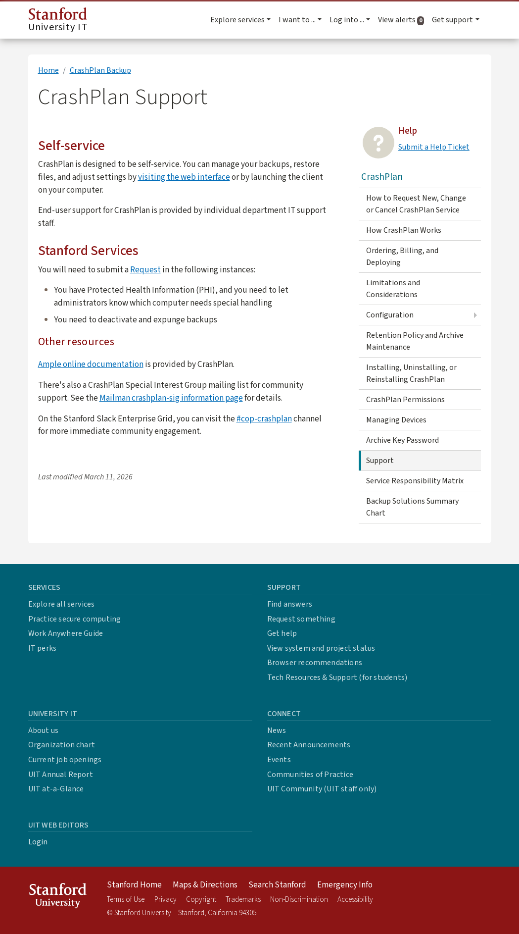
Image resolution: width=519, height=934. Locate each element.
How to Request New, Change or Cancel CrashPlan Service (416, 204)
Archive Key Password (402, 440)
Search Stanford (277, 885)
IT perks (42, 648)
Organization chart (61, 744)
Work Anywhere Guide (65, 633)
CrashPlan (382, 177)
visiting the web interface (184, 177)
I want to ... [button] (297, 19)
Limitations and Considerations (393, 288)
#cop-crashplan (264, 419)
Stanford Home (134, 885)
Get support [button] (452, 19)
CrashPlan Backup (100, 70)
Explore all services (61, 604)
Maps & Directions (205, 885)
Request (145, 269)
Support (380, 460)
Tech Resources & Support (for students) (337, 677)
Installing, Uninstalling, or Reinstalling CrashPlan (411, 373)
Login (38, 841)
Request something (301, 619)
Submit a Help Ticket (434, 147)
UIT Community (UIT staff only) (322, 788)
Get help (282, 633)
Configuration (390, 315)
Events (279, 759)
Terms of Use (125, 899)
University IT (58, 20)
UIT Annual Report (60, 774)
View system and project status (321, 648)
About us (43, 730)
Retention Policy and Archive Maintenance (415, 341)
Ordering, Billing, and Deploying (402, 256)
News (276, 730)
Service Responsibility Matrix (415, 480)
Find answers (289, 604)
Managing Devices (396, 420)
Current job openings (65, 759)
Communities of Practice (310, 774)
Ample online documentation (90, 364)
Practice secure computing (74, 619)
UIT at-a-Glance (56, 788)
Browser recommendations (315, 662)
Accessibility (355, 899)
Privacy (165, 899)
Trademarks (243, 899)
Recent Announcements (309, 744)
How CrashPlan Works (403, 230)
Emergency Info (345, 885)
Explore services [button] (237, 19)
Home (48, 70)
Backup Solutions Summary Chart (412, 507)
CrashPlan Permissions (405, 399)
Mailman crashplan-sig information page (171, 398)
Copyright (201, 899)
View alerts (403, 19)
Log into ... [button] (347, 19)
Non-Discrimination (299, 899)
